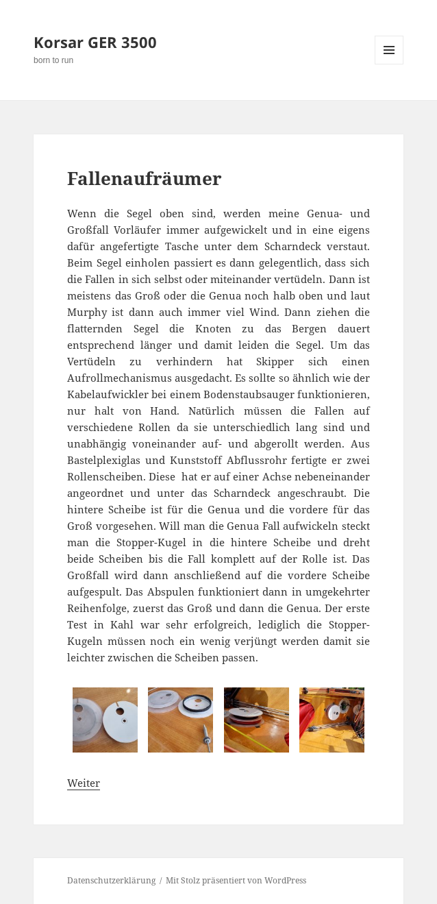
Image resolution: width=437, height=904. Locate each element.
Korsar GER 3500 (95, 42)
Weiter (83, 783)
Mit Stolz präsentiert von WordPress (236, 880)
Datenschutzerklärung (111, 880)
